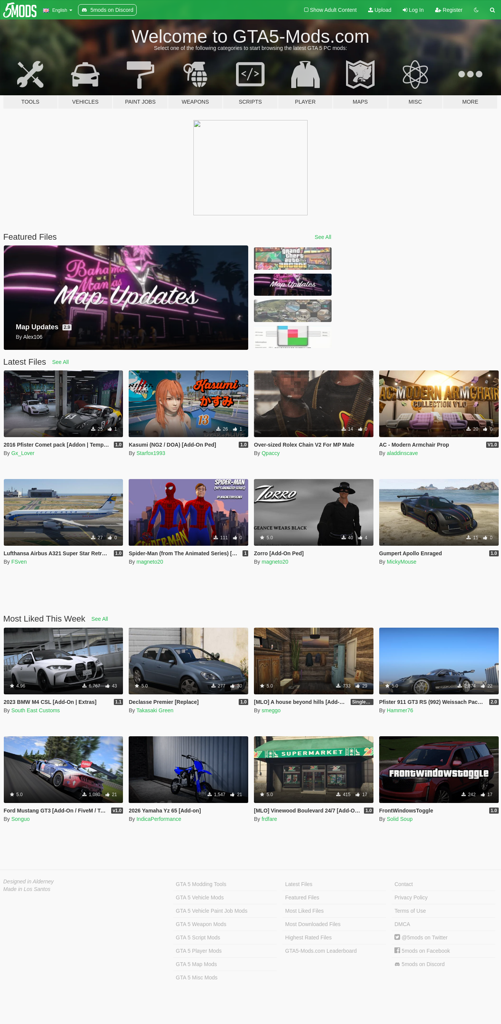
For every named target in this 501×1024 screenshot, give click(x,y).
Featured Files (302, 897)
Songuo (20, 819)
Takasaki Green (154, 710)
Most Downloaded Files (313, 924)
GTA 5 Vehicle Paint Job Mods (211, 911)
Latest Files (299, 884)
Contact (403, 884)
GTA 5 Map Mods (196, 964)
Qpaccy (270, 453)
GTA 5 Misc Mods (196, 977)
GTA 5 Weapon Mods (201, 924)
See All (323, 237)
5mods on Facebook (422, 950)
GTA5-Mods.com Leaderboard (321, 951)
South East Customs (35, 710)
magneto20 (149, 562)
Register (449, 10)
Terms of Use (410, 911)
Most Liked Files (304, 911)
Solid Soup (400, 819)
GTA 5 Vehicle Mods (200, 897)
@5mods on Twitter (420, 937)
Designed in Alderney (28, 881)
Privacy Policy (411, 897)
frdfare (269, 819)
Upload (379, 10)
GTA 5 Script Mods (198, 937)
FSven (19, 562)
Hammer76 (400, 710)
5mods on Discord (419, 964)
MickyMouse (401, 562)
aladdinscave (402, 453)
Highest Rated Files (308, 937)
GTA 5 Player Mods (199, 951)
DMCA (402, 924)
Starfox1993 (150, 453)
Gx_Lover (23, 453)
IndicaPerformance (158, 819)
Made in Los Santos (27, 889)
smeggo (271, 710)
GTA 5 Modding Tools (201, 884)
